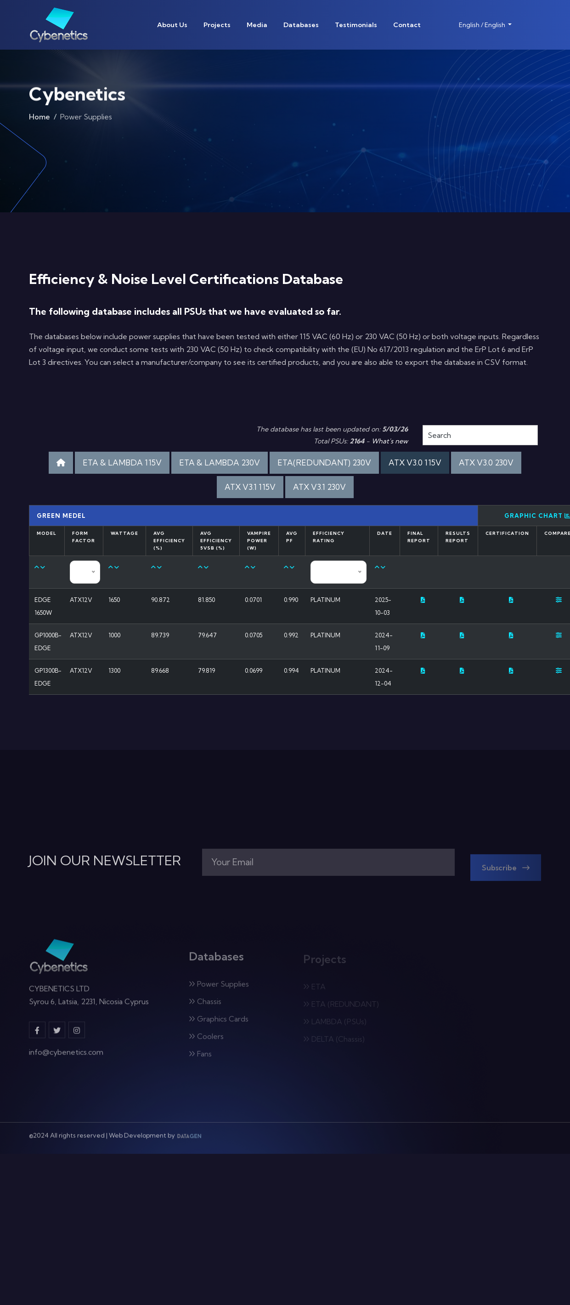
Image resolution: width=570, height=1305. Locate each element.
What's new (390, 441)
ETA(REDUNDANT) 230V (324, 462)
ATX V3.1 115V (250, 487)
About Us (172, 25)
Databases (301, 25)
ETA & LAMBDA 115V (122, 462)
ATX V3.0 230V (486, 462)
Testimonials (356, 25)
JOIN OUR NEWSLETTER (105, 860)
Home (39, 119)
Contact (407, 25)
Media (257, 25)
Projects (217, 25)
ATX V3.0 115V (415, 462)
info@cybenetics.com (66, 1056)
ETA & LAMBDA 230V (219, 462)
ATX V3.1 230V (319, 487)
